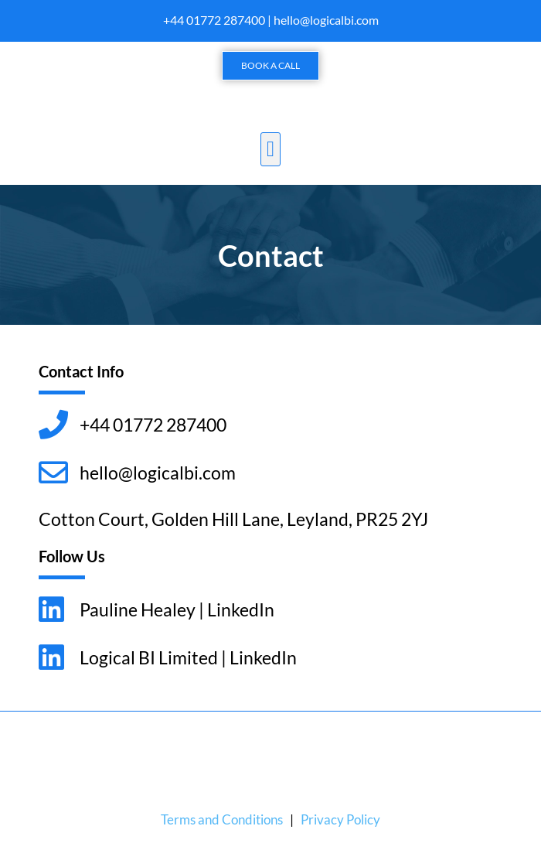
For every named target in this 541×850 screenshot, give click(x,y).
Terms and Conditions (222, 819)
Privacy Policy (340, 819)
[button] (270, 149)
